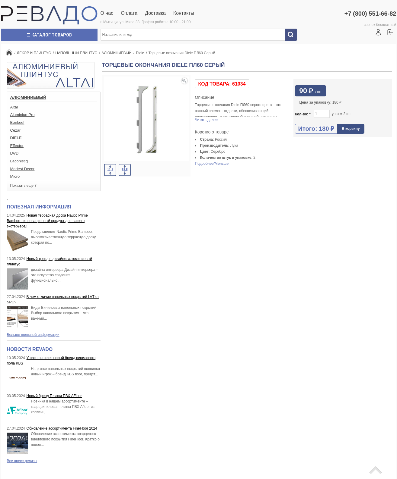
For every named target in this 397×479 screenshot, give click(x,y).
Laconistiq (19, 161)
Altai (14, 107)
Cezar (15, 130)
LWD (14, 153)
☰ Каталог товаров (49, 35)
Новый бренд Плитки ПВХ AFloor (54, 396)
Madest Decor (22, 169)
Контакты (183, 13)
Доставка (155, 13)
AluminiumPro (22, 114)
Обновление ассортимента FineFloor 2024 (62, 428)
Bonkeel (17, 122)
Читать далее (206, 120)
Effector (17, 145)
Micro (15, 176)
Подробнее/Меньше (212, 163)
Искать (292, 35)
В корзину (351, 129)
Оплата (129, 13)
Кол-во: (303, 114)
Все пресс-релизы (22, 461)
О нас (107, 13)
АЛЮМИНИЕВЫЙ (28, 97)
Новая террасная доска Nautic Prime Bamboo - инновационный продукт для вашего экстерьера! (47, 220)
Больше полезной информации (33, 335)
